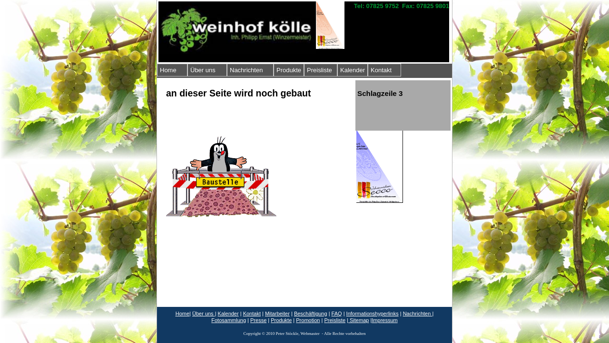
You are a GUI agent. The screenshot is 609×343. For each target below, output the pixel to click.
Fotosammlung (228, 320)
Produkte (288, 70)
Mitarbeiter (277, 313)
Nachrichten (246, 70)
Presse (258, 320)
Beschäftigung (310, 313)
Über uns (203, 70)
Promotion (308, 320)
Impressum (384, 320)
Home (168, 70)
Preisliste (319, 70)
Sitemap (358, 320)
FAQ (337, 313)
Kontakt (381, 70)
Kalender (352, 70)
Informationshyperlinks (372, 313)
